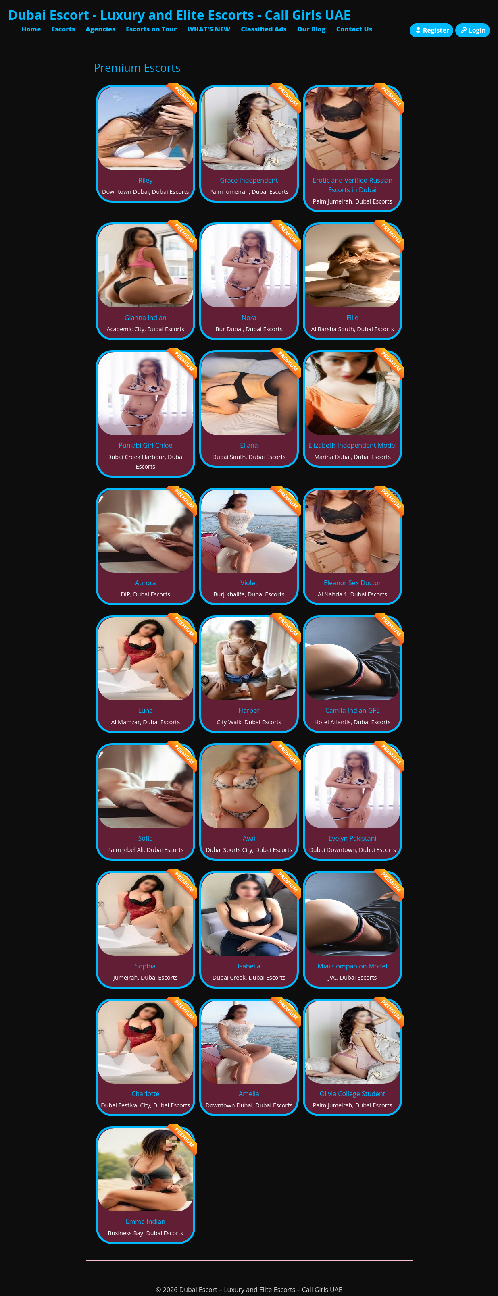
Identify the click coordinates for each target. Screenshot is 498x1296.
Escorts (63, 29)
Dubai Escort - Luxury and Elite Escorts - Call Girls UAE (179, 14)
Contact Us (354, 29)
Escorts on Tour (151, 29)
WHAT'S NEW (208, 29)
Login (472, 30)
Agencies (100, 29)
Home (31, 29)
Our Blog (311, 29)
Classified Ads (264, 29)
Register (431, 30)
